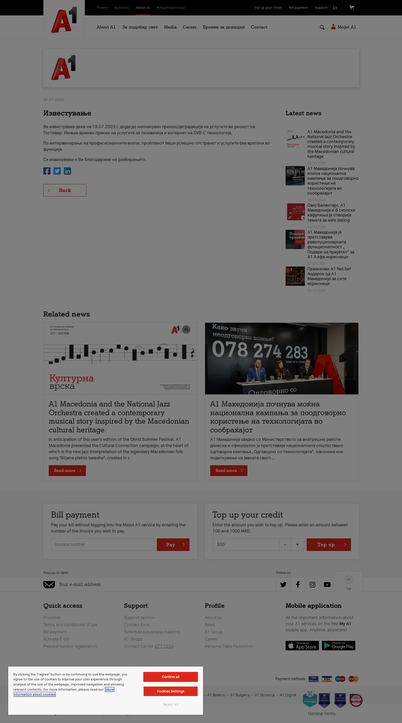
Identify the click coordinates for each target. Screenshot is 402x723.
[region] (105, 691)
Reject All (170, 705)
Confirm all (170, 677)
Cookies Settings (170, 691)
